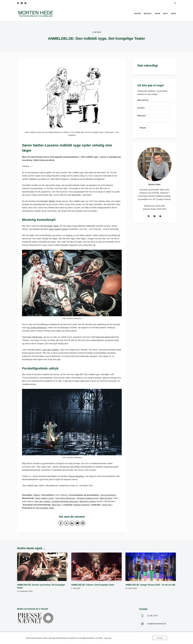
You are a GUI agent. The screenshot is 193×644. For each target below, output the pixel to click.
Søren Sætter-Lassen (58, 229)
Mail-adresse (143, 100)
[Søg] (175, 3)
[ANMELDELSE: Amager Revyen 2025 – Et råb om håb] (150, 567)
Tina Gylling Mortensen (36, 328)
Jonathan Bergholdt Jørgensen (64, 501)
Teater (137, 14)
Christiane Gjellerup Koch (87, 498)
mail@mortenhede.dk (156, 624)
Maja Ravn (56, 505)
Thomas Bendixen (76, 476)
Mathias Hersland (81, 505)
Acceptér (159, 638)
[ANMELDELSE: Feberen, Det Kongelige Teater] (96, 567)
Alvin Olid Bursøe (34, 337)
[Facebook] (18, 3)
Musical (148, 14)
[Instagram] (22, 3)
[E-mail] (25, 3)
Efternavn (141, 116)
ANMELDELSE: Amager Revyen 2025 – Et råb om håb (150, 585)
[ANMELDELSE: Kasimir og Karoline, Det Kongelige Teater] (42, 567)
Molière (52, 201)
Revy (165, 14)
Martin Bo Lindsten (88, 501)
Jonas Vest (106, 505)
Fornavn (141, 108)
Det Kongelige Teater (49, 226)
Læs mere (108, 638)
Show (157, 14)
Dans (173, 14)
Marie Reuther (106, 498)
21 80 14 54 (152, 616)
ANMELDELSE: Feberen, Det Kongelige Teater (92, 585)
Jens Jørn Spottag (50, 350)
